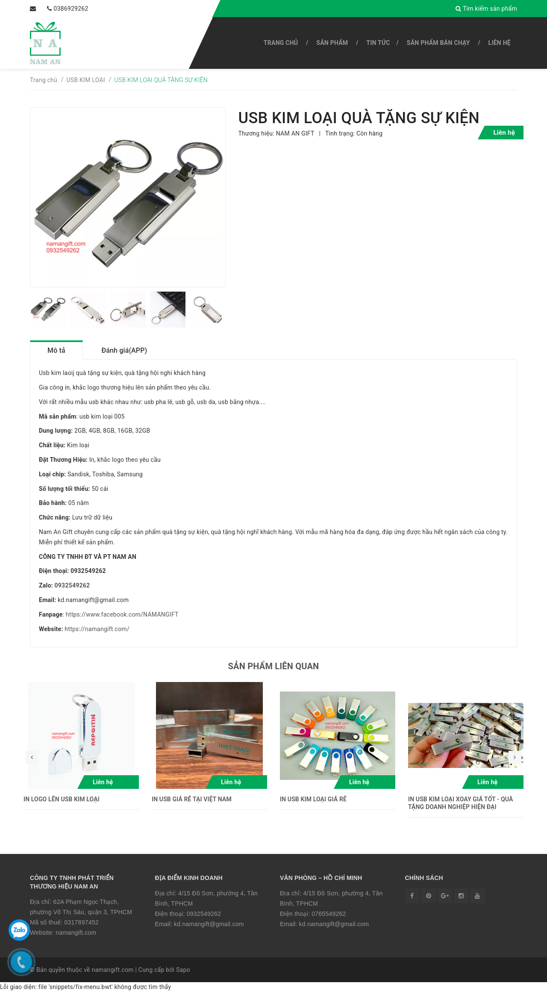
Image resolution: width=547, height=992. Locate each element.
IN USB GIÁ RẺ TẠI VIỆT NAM (192, 799)
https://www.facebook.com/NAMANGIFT (122, 614)
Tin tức (378, 42)
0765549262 (329, 913)
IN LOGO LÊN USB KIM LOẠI (62, 799)
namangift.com (76, 932)
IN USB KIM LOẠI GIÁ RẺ (313, 799)
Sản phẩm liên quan (273, 666)
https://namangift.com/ (97, 629)
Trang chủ (281, 42)
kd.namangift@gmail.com (209, 924)
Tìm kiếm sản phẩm (486, 8)
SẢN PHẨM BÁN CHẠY (438, 42)
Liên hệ (499, 42)
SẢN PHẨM (332, 42)
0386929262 (70, 8)
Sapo (183, 969)
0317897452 (81, 922)
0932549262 (72, 585)
